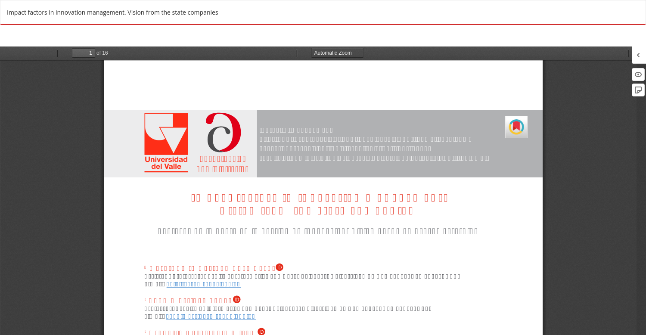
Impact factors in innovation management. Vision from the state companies (112, 12)
